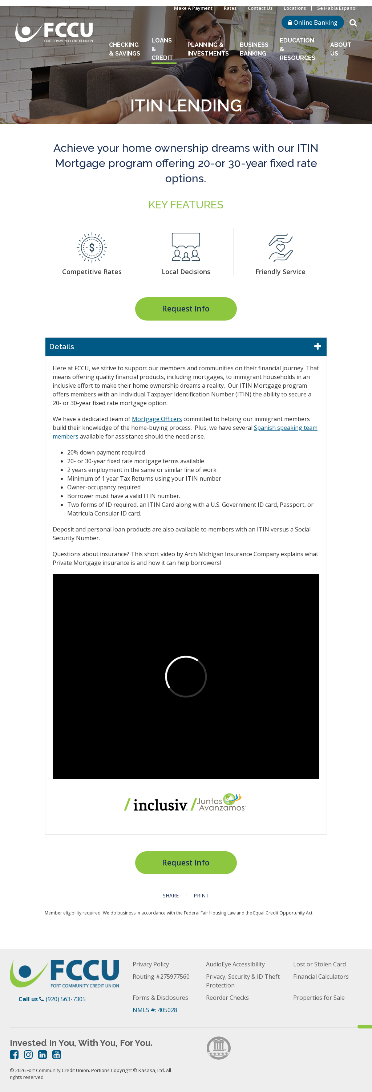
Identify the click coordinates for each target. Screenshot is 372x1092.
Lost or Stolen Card (319, 964)
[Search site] (353, 22)
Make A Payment (193, 8)
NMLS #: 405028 (155, 1010)
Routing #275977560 (161, 977)
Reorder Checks (227, 998)
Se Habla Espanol (337, 8)
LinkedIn (42, 1055)
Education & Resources (297, 49)
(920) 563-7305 (66, 999)
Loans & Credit (162, 49)
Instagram (28, 1055)
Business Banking (254, 49)
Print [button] (201, 895)
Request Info (186, 308)
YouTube (56, 1055)
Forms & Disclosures (160, 998)
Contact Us (260, 8)
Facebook (14, 1055)
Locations (295, 8)
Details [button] (61, 346)
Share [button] (171, 895)
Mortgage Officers (157, 419)
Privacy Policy (151, 964)
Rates (230, 8)
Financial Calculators (321, 977)
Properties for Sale (319, 998)
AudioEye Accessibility (235, 964)
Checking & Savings (124, 49)
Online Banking (312, 22)
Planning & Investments (208, 49)
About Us (340, 49)
